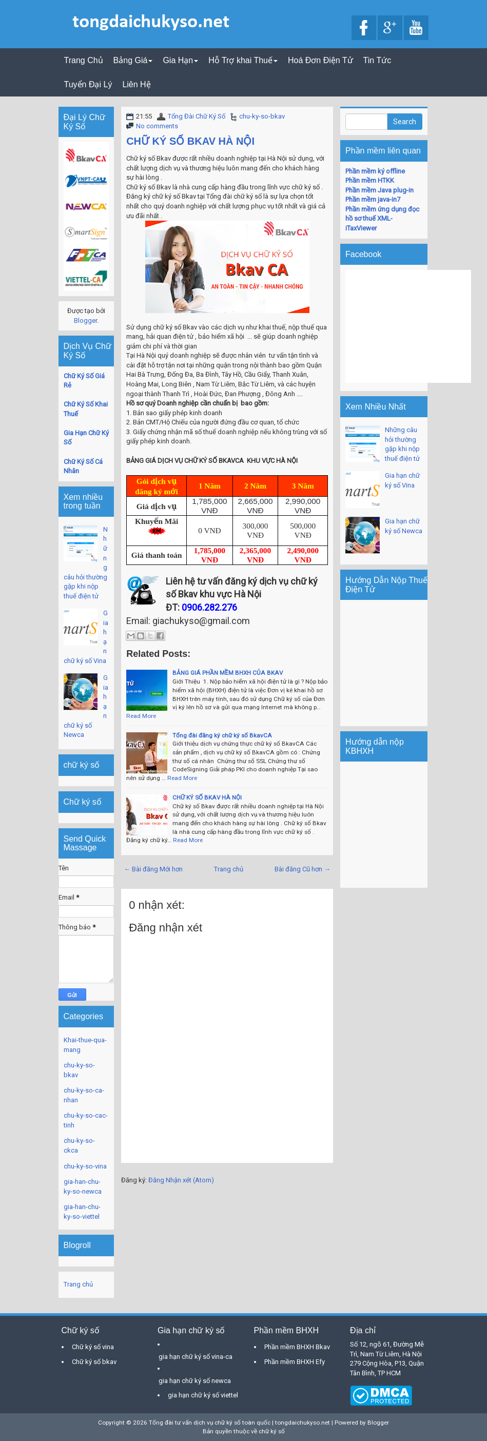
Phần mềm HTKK (369, 180)
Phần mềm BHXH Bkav (297, 1347)
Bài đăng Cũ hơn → (302, 869)
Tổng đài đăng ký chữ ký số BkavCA (222, 735)
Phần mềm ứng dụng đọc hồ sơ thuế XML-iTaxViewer (382, 218)
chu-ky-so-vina (85, 1166)
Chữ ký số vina (93, 1347)
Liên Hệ (136, 84)
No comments (157, 126)
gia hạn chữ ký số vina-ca (195, 1356)
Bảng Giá (133, 60)
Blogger (85, 320)
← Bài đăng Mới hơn (153, 869)
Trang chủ (228, 869)
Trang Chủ (83, 60)
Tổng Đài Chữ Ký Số (196, 116)
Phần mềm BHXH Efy (294, 1362)
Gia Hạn (180, 60)
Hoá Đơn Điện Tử (320, 60)
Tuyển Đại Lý (88, 84)
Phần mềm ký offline (375, 171)
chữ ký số (272, 1431)
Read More (141, 715)
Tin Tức (377, 60)
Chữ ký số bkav (94, 1362)
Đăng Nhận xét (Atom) (181, 1180)
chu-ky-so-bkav (262, 116)
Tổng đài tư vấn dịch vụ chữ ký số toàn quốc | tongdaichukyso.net (239, 1422)
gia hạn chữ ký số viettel (203, 1395)
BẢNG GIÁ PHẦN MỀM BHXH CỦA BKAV (227, 672)
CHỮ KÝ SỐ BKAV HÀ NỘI (190, 141)
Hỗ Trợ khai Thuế (243, 60)
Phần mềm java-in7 (372, 199)
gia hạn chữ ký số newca (195, 1381)
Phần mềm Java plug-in (379, 190)
